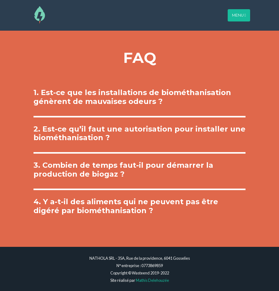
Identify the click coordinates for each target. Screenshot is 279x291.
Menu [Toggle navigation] (239, 13)
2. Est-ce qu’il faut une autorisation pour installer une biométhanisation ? (139, 133)
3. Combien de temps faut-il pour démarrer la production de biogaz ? (123, 169)
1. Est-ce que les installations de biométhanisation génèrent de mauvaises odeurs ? (132, 97)
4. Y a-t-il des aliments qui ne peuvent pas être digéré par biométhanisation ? (125, 206)
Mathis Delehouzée (152, 280)
